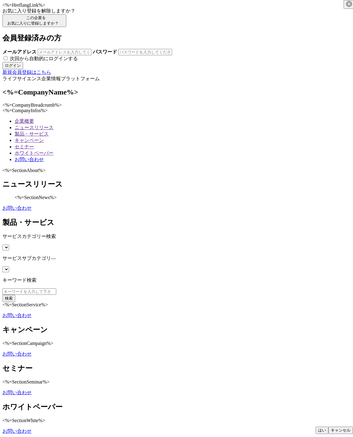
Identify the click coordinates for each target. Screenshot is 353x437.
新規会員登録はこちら (26, 72)
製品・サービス (32, 133)
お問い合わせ (29, 159)
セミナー (24, 146)
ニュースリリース (34, 127)
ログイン (13, 65)
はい (322, 430)
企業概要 (24, 121)
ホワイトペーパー (34, 153)
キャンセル (341, 430)
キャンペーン (29, 140)
